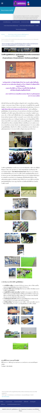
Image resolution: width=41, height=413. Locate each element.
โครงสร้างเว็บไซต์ (18, 401)
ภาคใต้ (37, 25)
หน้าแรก (3, 34)
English (26, 401)
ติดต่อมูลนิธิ (32, 401)
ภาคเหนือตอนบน (7, 22)
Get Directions (5, 396)
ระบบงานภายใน (8, 401)
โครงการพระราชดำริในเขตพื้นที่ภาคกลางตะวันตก (15, 36)
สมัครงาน (3, 404)
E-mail (1, 401)
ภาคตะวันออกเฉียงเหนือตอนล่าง (26, 25)
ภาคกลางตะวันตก (35, 22)
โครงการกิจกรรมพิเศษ (21, 29)
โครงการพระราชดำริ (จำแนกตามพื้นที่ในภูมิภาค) (18, 34)
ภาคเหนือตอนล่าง (16, 22)
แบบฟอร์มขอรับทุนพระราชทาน (13, 404)
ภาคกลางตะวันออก (25, 22)
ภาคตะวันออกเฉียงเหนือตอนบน (11, 25)
